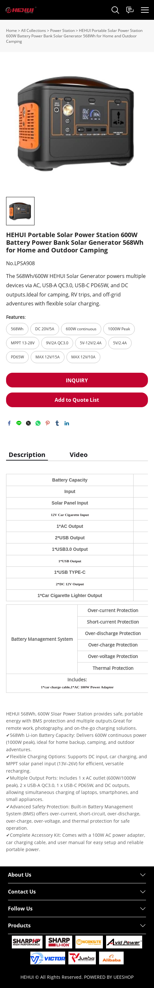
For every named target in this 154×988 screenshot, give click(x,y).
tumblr (57, 423)
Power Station (62, 30)
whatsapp (38, 423)
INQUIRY (77, 380)
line (19, 423)
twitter (28, 423)
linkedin (67, 423)
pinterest (47, 423)
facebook (9, 423)
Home (11, 30)
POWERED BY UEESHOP (109, 977)
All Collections (33, 30)
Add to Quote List (77, 399)
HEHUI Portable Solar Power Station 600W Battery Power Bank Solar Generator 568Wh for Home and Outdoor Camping (74, 36)
